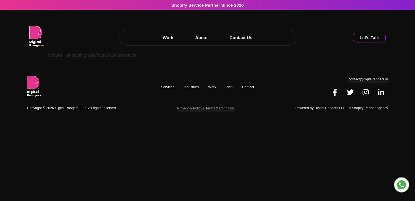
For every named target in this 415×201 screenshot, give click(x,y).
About (201, 37)
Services (167, 87)
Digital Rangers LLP (330, 108)
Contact (248, 87)
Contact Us (241, 37)
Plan (229, 87)
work (212, 87)
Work (168, 37)
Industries (191, 87)
